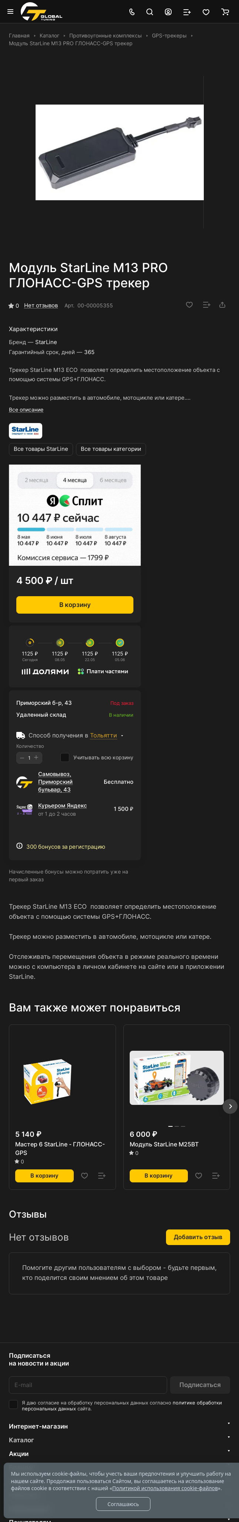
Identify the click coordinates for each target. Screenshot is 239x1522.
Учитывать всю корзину (96, 757)
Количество (30, 746)
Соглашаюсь (123, 1504)
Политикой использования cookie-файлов (165, 1488)
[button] (230, 1106)
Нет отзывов (41, 305)
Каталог (21, 1440)
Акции (19, 1453)
